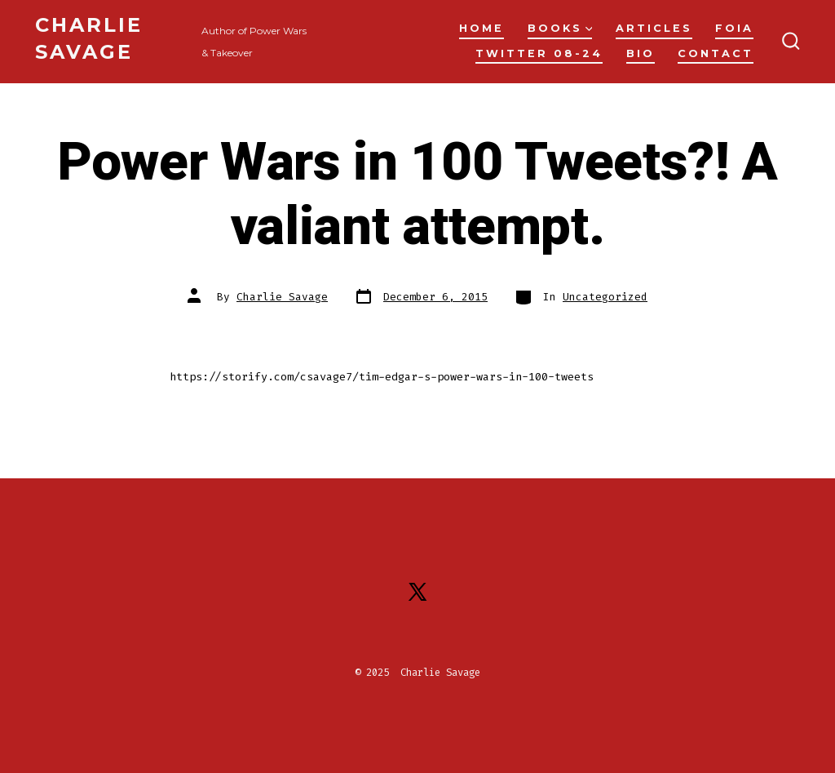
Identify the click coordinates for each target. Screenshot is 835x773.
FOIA (734, 28)
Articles (654, 28)
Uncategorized (605, 297)
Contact (715, 53)
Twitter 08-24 (539, 53)
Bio (640, 53)
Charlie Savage (282, 297)
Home (481, 28)
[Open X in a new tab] (417, 592)
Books (560, 28)
